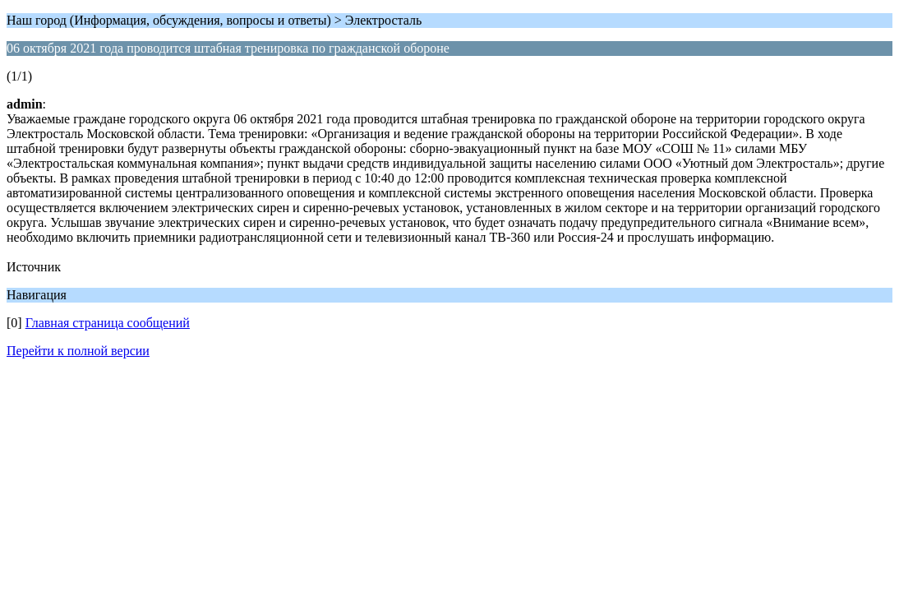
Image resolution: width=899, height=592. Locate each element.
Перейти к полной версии (78, 351)
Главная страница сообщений (107, 323)
